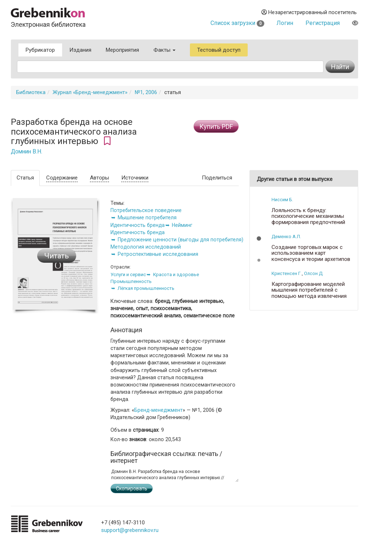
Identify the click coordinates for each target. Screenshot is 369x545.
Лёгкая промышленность (146, 288)
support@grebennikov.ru (130, 530)
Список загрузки (237, 23)
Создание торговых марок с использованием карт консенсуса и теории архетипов (311, 253)
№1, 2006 (146, 92)
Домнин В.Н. (26, 151)
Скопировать (131, 488)
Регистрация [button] (322, 23)
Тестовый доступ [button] (218, 50)
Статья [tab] (25, 177)
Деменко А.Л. (286, 236)
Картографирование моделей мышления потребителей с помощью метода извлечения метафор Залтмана (309, 293)
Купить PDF (216, 126)
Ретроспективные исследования (158, 254)
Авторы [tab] (99, 177)
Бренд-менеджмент (158, 410)
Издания (80, 50)
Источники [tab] (134, 177)
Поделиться (217, 177)
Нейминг (182, 225)
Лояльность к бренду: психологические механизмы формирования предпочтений (308, 216)
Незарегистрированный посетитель (309, 12)
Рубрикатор (40, 50)
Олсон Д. (314, 273)
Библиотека (30, 92)
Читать (56, 256)
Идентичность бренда (137, 225)
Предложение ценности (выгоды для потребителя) (180, 239)
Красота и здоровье (176, 274)
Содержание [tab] (62, 177)
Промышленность (131, 281)
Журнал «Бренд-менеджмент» (90, 92)
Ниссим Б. (282, 199)
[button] (259, 238)
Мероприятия (122, 50)
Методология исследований (145, 247)
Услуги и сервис (128, 274)
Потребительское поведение (146, 210)
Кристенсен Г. (287, 273)
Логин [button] (285, 23)
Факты (164, 50)
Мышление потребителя (147, 217)
